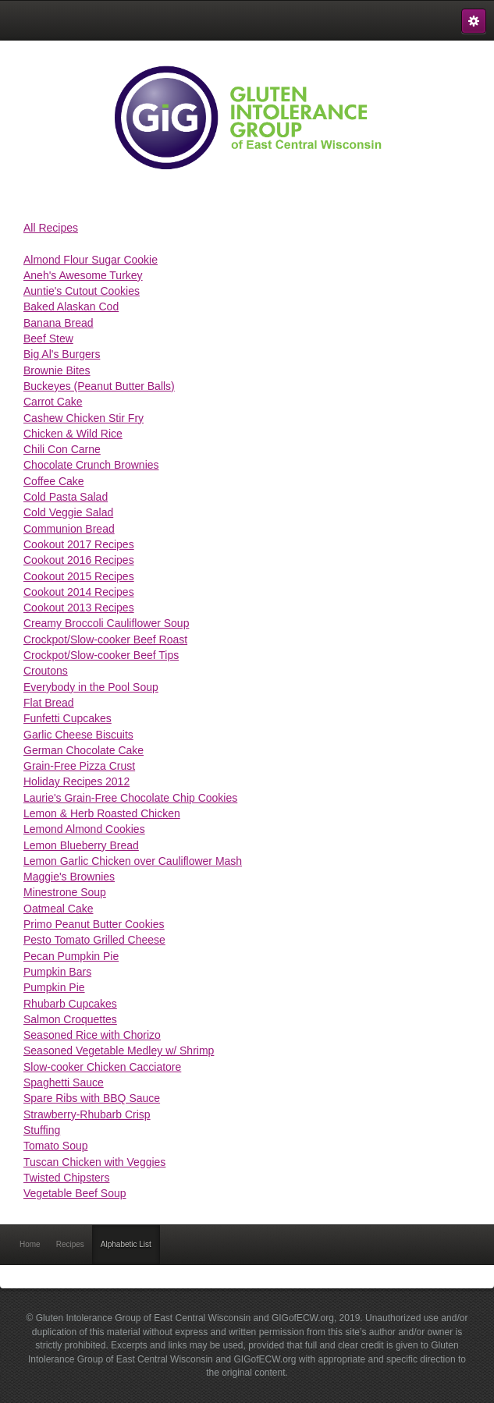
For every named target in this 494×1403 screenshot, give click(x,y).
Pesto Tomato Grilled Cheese (94, 940)
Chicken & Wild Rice (73, 433)
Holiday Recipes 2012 (76, 781)
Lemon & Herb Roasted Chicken (101, 813)
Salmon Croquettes (70, 1019)
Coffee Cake (53, 481)
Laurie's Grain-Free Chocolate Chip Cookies (130, 798)
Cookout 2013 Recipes (78, 607)
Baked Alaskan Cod (71, 306)
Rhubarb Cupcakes (70, 1003)
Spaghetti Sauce (63, 1082)
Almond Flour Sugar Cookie (90, 259)
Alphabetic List (126, 1244)
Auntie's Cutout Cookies (81, 291)
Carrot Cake (52, 401)
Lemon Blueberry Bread (81, 845)
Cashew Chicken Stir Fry (83, 418)
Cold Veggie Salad (68, 512)
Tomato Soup (55, 1145)
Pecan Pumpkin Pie (71, 956)
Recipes (70, 1244)
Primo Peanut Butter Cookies (94, 924)
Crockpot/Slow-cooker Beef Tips (101, 655)
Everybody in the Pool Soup (90, 687)
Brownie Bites (57, 370)
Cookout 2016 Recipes (78, 560)
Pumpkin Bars (57, 971)
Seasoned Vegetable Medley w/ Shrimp (118, 1050)
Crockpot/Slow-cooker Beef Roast (105, 639)
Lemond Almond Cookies (84, 829)
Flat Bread (48, 702)
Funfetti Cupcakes (67, 718)
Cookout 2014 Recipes (78, 592)
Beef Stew (48, 338)
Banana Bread (58, 323)
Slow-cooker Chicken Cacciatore (102, 1067)
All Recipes (50, 227)
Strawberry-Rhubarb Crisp (87, 1114)
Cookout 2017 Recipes (78, 544)
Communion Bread (69, 529)
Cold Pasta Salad (65, 497)
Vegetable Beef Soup (74, 1193)
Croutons (45, 670)
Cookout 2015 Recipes (78, 576)
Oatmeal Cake (58, 908)
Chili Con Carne (62, 449)
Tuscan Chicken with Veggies (94, 1162)
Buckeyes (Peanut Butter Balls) (99, 386)
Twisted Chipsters (66, 1177)
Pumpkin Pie (54, 987)
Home (30, 1244)
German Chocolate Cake (83, 750)
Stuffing (41, 1130)
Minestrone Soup (64, 892)
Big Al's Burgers (61, 354)
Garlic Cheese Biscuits (78, 734)
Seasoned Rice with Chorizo (92, 1035)
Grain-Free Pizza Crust (79, 766)
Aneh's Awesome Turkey (83, 275)
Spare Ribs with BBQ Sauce (91, 1098)
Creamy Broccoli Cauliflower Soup (106, 623)
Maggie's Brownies (69, 876)
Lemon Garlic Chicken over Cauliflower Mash (132, 861)
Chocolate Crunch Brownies (91, 465)
